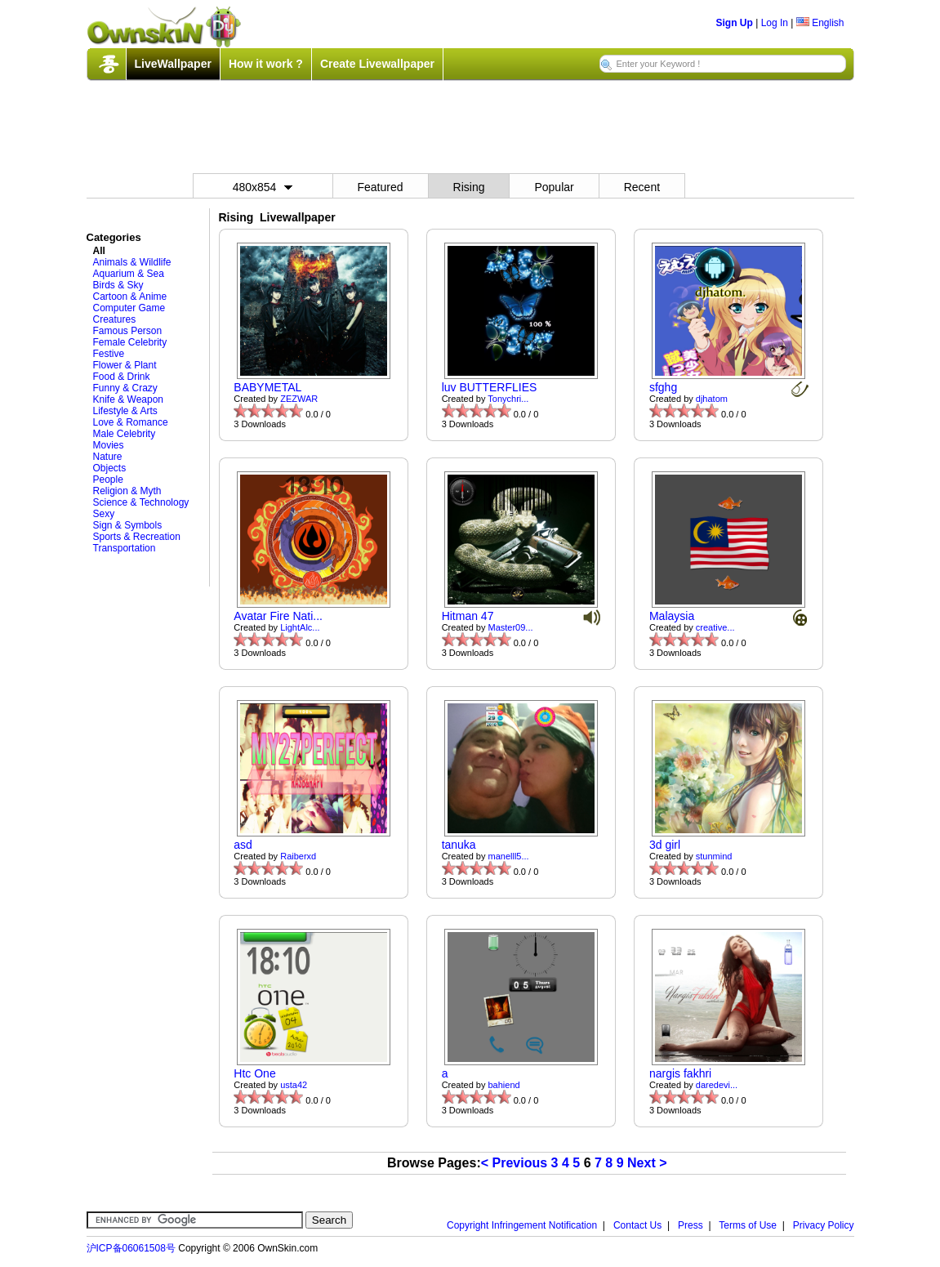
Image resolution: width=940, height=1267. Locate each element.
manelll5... (508, 856)
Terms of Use (748, 1225)
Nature (108, 456)
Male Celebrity (124, 433)
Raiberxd (298, 856)
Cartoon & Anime (130, 296)
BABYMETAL (267, 387)
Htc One (254, 1073)
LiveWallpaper (173, 63)
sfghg (663, 387)
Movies (108, 445)
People (108, 479)
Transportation (124, 548)
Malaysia (671, 615)
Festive (109, 353)
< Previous (514, 1163)
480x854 (263, 187)
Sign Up (734, 23)
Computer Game (129, 308)
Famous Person (128, 331)
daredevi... (716, 1085)
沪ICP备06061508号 (131, 1248)
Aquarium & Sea (128, 273)
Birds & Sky (118, 285)
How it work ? (266, 63)
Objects (110, 468)
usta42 (293, 1085)
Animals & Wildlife (132, 262)
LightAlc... (299, 627)
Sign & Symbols (128, 525)
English (820, 23)
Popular (553, 187)
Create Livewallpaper (377, 63)
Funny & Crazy (125, 388)
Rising (469, 187)
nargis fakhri (680, 1073)
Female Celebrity (130, 342)
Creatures (114, 319)
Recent (642, 187)
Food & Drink (121, 376)
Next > (646, 1163)
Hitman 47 (468, 615)
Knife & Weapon (128, 399)
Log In (774, 23)
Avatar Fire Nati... (278, 615)
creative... (715, 627)
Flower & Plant (125, 365)
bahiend (504, 1085)
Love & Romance (130, 422)
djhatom (712, 399)
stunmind (714, 856)
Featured (380, 187)
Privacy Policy (823, 1225)
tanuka (459, 844)
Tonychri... (508, 399)
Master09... (510, 627)
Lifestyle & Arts (125, 411)
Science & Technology (141, 502)
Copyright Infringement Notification (522, 1225)
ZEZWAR (299, 399)
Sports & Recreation (136, 536)
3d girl (664, 844)
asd (243, 844)
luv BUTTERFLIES (489, 387)
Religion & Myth (127, 491)
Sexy (104, 514)
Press (690, 1225)
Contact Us (637, 1225)
